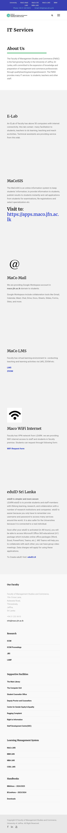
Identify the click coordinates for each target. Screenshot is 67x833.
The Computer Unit (14, 688)
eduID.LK (32, 557)
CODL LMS (11, 767)
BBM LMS (11, 754)
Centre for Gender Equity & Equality (20, 707)
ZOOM (10, 371)
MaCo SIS (35, 3)
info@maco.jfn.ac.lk (15, 621)
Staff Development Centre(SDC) (19, 726)
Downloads (11, 799)
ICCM (9, 641)
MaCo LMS (46, 3)
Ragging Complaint (14, 713)
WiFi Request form (15, 448)
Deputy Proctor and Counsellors (19, 701)
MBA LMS (35, 5)
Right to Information (15, 720)
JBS (8, 654)
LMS (9, 367)
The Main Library (13, 682)
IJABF (9, 660)
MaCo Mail (24, 3)
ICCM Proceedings (14, 647)
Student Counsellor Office (17, 694)
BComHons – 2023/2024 (16, 792)
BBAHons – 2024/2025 (16, 786)
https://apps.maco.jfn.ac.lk (33, 217)
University (13, 3)
